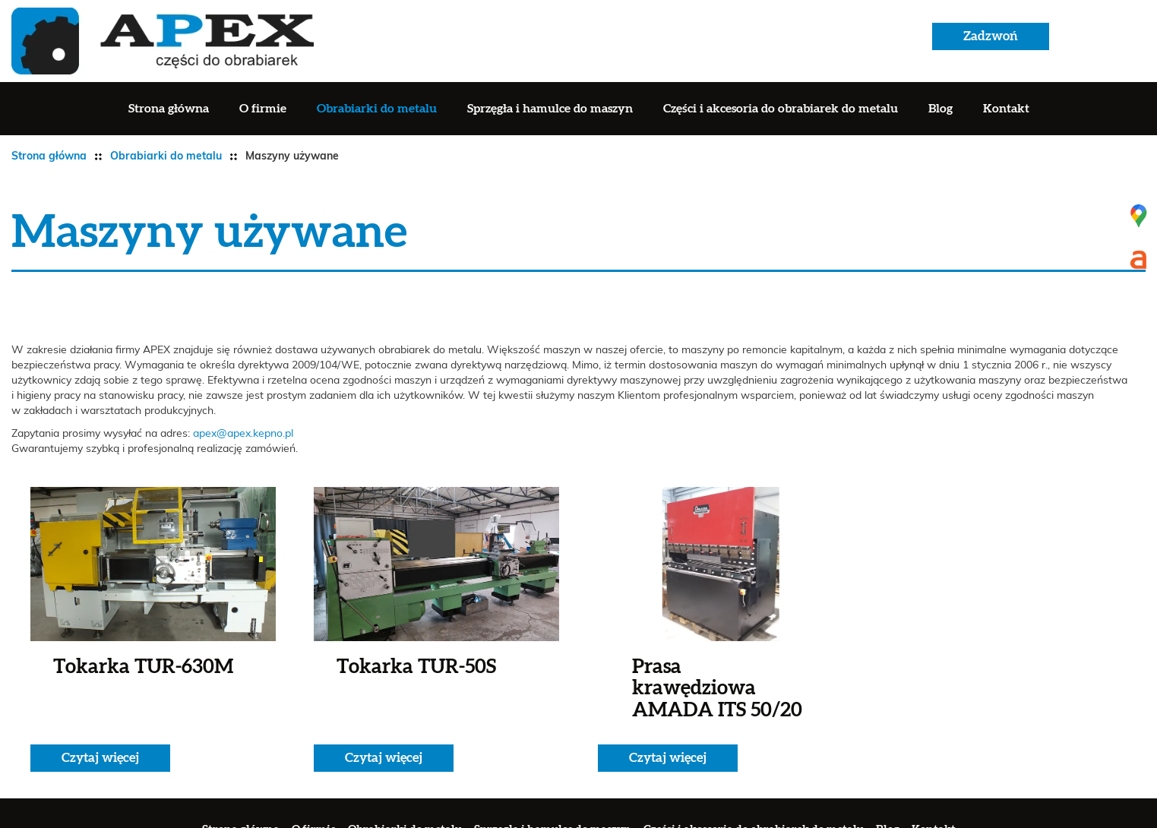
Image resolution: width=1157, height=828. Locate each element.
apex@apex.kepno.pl (243, 433)
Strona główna (168, 109)
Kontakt (1006, 109)
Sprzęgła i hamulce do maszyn (550, 109)
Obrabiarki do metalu (377, 109)
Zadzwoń (990, 36)
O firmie (262, 109)
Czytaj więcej (100, 757)
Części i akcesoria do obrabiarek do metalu (780, 109)
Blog (940, 109)
